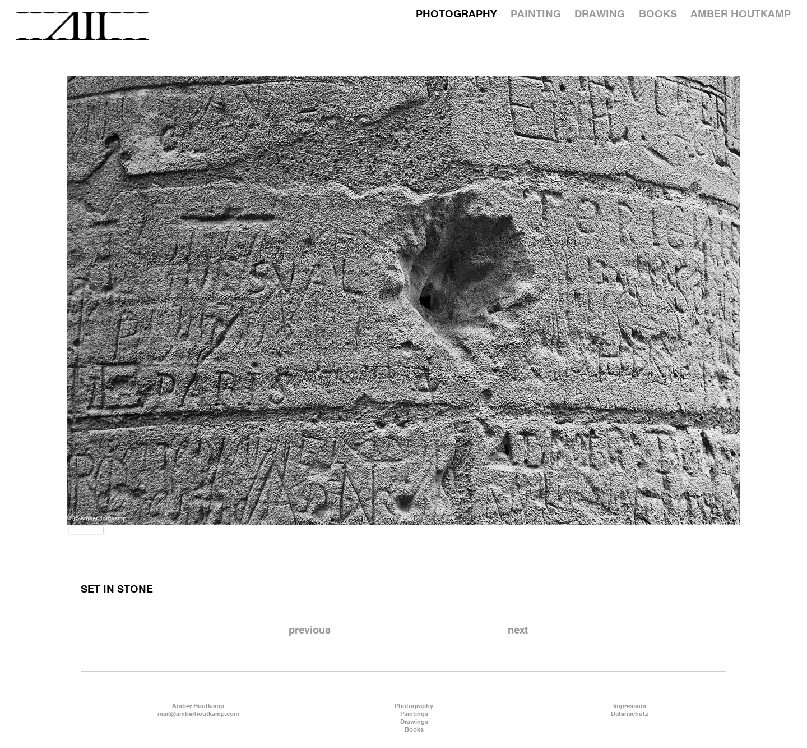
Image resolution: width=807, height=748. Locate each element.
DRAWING (599, 15)
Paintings (414, 714)
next (518, 631)
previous (310, 631)
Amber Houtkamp (198, 706)
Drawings (414, 722)
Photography (414, 706)
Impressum (629, 706)
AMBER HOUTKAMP (740, 15)
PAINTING (536, 15)
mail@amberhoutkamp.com (198, 714)
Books (414, 730)
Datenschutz (629, 714)
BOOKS (658, 15)
